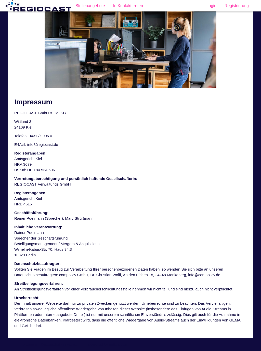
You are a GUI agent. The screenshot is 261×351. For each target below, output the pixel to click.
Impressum (27, 344)
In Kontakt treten (128, 6)
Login (211, 6)
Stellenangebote (90, 6)
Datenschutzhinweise (59, 344)
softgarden (118, 344)
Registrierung (237, 6)
